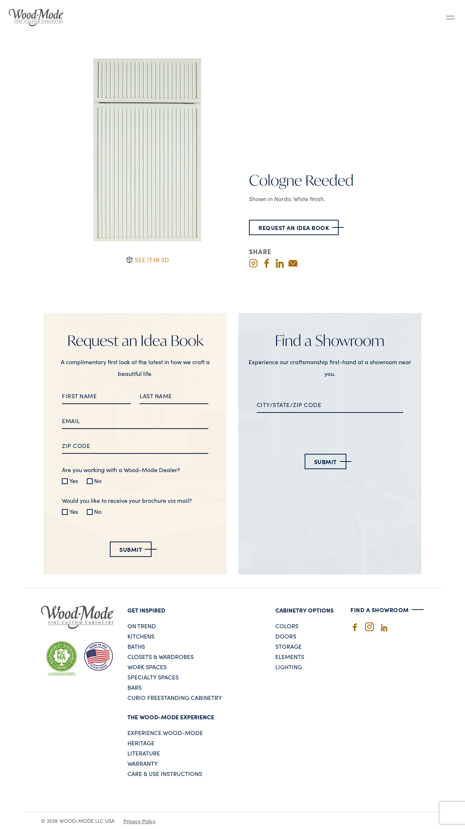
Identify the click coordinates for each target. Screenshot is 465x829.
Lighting (288, 667)
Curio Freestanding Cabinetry (174, 697)
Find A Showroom (379, 610)
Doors (285, 636)
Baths (136, 646)
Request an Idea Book (293, 227)
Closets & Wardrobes (160, 656)
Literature (143, 753)
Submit (130, 549)
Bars (134, 687)
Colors (286, 626)
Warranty (142, 763)
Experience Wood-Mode (165, 732)
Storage (288, 646)
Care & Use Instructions (164, 773)
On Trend (141, 626)
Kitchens (141, 636)
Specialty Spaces (153, 677)
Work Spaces (147, 667)
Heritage (141, 743)
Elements (289, 656)
